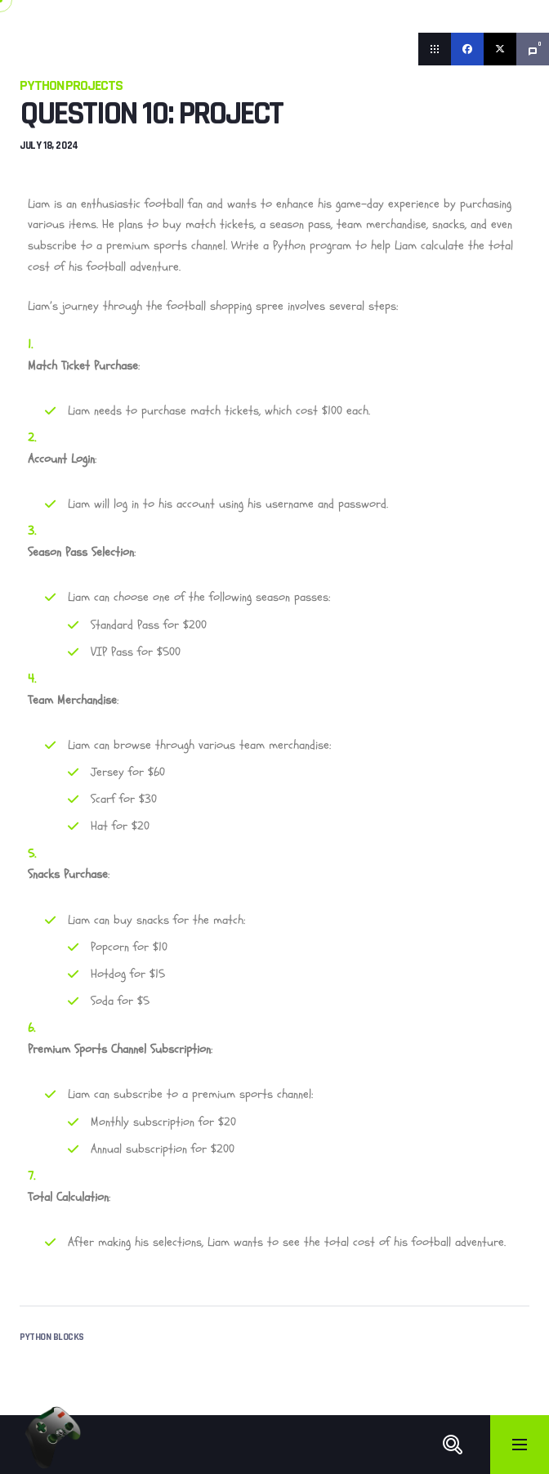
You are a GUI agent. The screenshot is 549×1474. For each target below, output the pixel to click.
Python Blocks (52, 1337)
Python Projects (71, 85)
